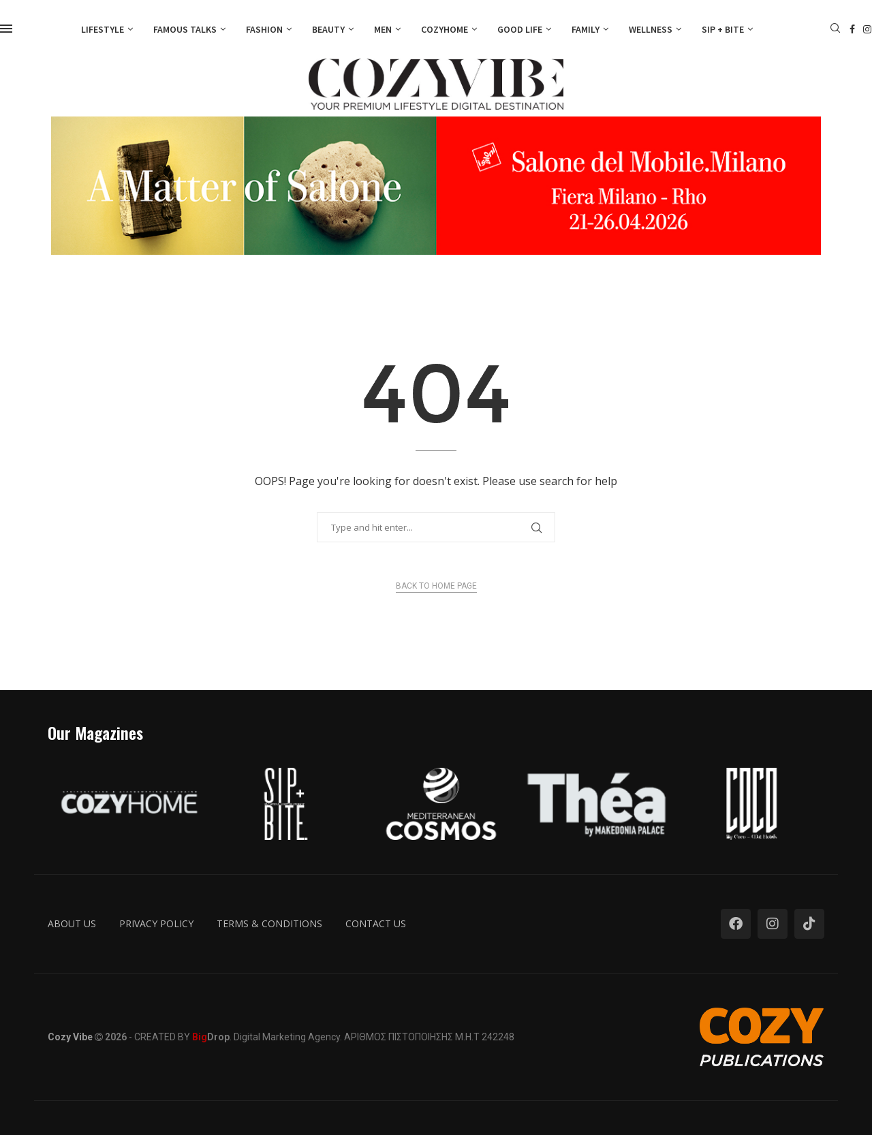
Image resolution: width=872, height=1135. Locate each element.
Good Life (519, 29)
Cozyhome (444, 29)
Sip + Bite (723, 29)
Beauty (328, 29)
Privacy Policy (156, 923)
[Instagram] (867, 29)
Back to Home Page (436, 586)
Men (383, 29)
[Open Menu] (6, 28)
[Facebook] (852, 29)
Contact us (375, 923)
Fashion (264, 29)
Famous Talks (185, 29)
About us (72, 923)
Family (586, 29)
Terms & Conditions (269, 923)
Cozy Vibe (70, 1036)
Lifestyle (102, 29)
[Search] (835, 29)
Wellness (650, 29)
